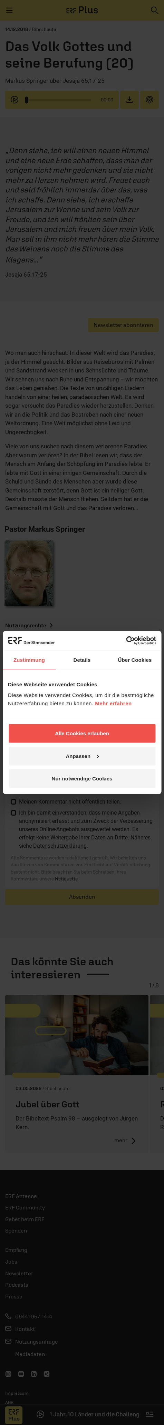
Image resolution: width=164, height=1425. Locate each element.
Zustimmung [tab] (29, 659)
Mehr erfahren (113, 703)
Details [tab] (82, 659)
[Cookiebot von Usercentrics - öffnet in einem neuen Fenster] (126, 640)
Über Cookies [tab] (135, 659)
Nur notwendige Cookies (82, 778)
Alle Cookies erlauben (82, 733)
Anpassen (82, 756)
